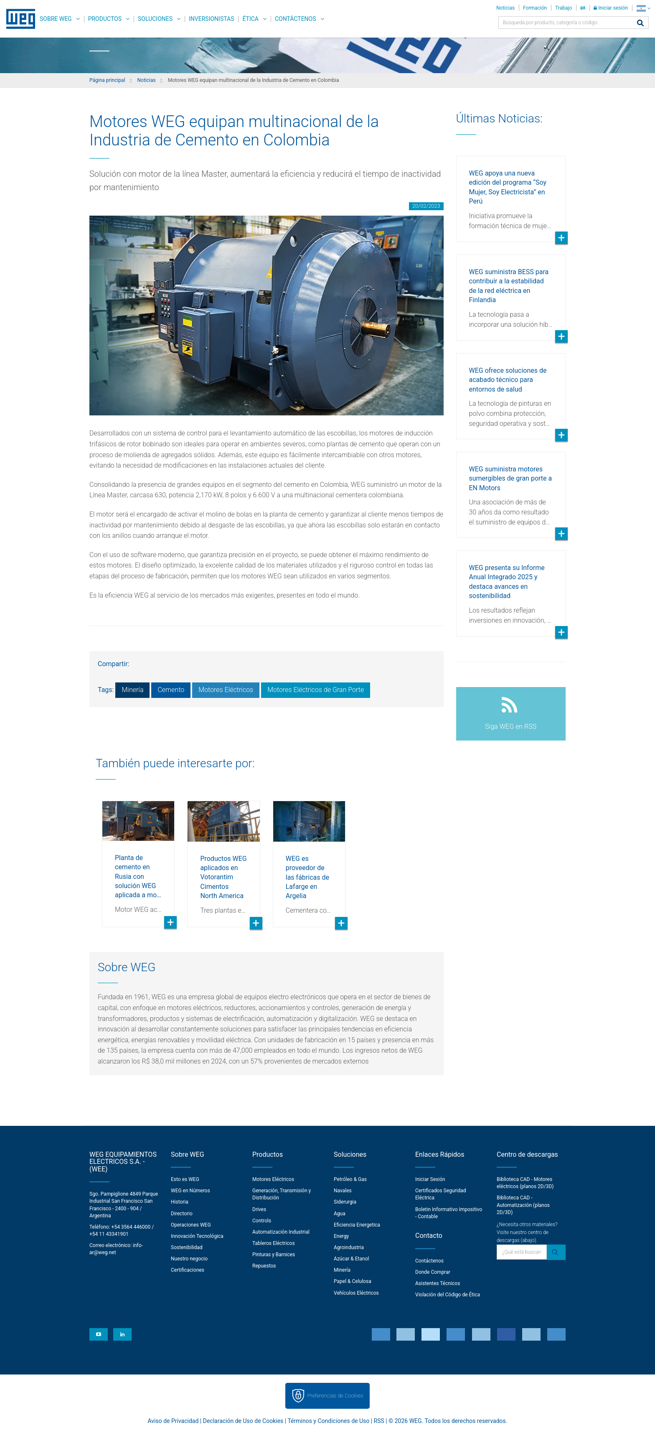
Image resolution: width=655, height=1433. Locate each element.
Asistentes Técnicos (437, 1283)
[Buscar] (640, 23)
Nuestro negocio (189, 1259)
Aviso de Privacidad (173, 1421)
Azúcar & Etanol (351, 1259)
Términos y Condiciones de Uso (328, 1421)
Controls (261, 1221)
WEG (18, 19)
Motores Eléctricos (225, 690)
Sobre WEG (56, 18)
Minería (132, 690)
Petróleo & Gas (350, 1179)
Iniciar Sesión (430, 1179)
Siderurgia (345, 1202)
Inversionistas (211, 18)
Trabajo (563, 8)
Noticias (505, 8)
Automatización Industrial (281, 1232)
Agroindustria (349, 1247)
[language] (643, 8)
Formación (535, 8)
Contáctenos (295, 18)
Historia (179, 1202)
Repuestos (264, 1266)
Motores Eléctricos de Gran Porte (315, 690)
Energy (341, 1236)
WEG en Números (190, 1191)
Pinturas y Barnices (273, 1254)
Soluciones (155, 18)
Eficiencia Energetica (357, 1225)
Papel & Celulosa (352, 1281)
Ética (250, 18)
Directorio (182, 1214)
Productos (105, 18)
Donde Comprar (432, 1272)
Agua (339, 1214)
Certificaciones (187, 1270)
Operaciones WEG (191, 1225)
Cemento (170, 690)
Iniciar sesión (611, 8)
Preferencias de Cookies (335, 1395)
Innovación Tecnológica (197, 1236)
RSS (379, 1421)
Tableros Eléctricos (273, 1243)
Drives (259, 1209)
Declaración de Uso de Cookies (243, 1421)
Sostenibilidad (187, 1247)
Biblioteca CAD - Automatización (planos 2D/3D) (523, 1205)
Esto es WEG (185, 1179)
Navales (343, 1191)
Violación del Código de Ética (447, 1295)
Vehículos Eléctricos (356, 1293)
